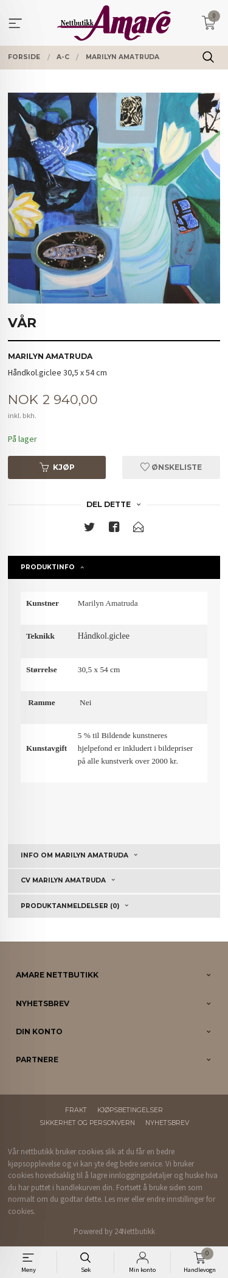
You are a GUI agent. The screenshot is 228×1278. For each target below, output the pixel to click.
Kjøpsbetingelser (130, 1110)
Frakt (76, 1110)
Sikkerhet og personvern (87, 1123)
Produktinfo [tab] (48, 567)
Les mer (117, 1199)
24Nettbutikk (134, 1231)
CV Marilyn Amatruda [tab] (63, 880)
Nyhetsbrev (167, 1123)
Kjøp (57, 467)
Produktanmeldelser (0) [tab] (70, 906)
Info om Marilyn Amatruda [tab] (74, 855)
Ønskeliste (171, 467)
